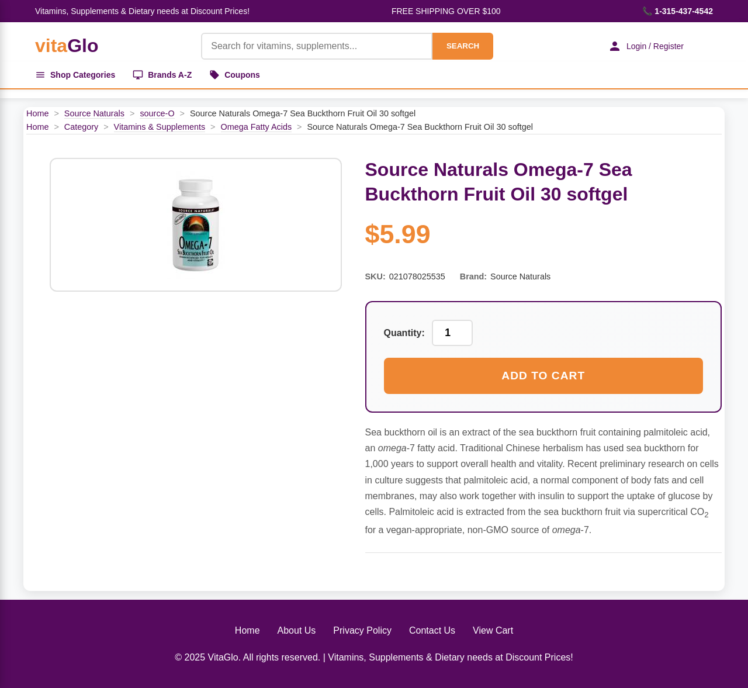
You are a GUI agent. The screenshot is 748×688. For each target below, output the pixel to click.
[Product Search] (316, 46)
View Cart (493, 630)
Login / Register (646, 46)
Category (81, 127)
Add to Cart (543, 375)
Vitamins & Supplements (160, 127)
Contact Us (432, 630)
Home (37, 113)
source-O (157, 113)
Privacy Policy (362, 630)
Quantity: (404, 333)
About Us (297, 630)
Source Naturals (94, 113)
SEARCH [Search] (462, 46)
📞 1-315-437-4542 (677, 11)
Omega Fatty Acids (256, 127)
